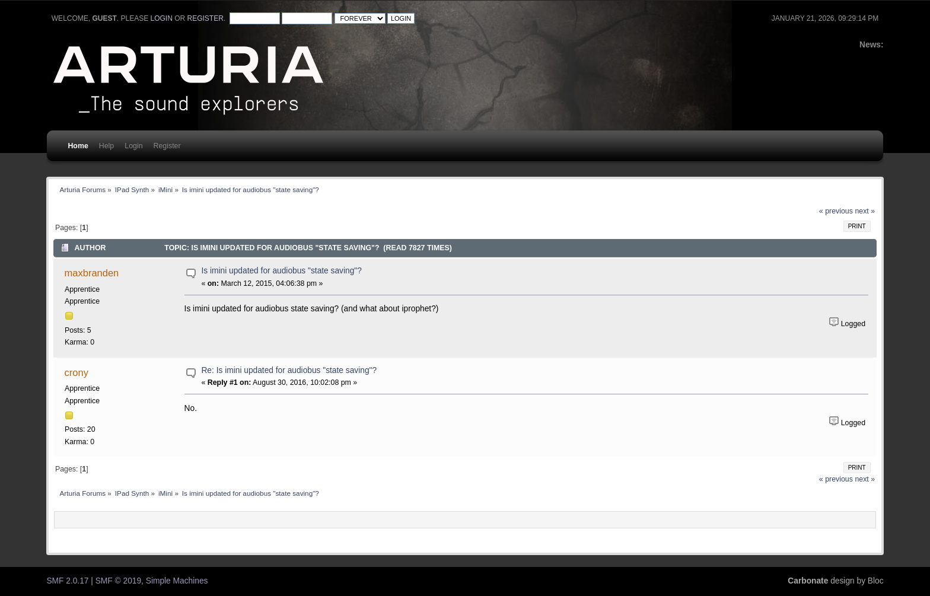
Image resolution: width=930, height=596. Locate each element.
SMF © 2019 (118, 580)
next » (865, 211)
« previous (836, 211)
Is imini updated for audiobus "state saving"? (281, 270)
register (205, 18)
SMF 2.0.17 (67, 580)
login (162, 18)
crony (76, 372)
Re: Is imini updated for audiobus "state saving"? (289, 370)
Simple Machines (177, 580)
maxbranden (92, 272)
